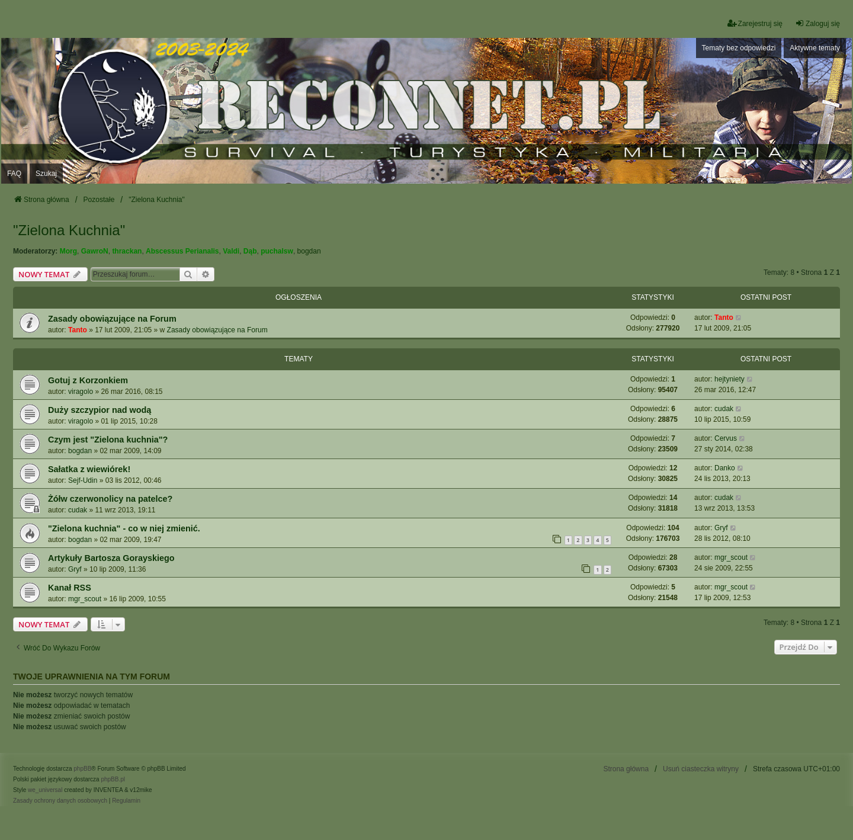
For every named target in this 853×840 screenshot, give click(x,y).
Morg (68, 251)
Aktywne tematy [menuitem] (815, 48)
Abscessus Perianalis (182, 251)
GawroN (94, 251)
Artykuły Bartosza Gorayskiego (111, 558)
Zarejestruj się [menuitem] (755, 23)
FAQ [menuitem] (14, 173)
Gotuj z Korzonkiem (88, 380)
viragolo (80, 391)
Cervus (725, 438)
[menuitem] (60, 801)
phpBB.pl (113, 779)
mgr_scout (731, 557)
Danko (724, 468)
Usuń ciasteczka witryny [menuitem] (701, 769)
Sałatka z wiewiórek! (89, 469)
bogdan (309, 251)
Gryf (721, 528)
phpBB (82, 768)
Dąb (250, 251)
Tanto (77, 330)
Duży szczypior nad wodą (99, 410)
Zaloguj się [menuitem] (817, 23)
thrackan (127, 251)
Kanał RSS (69, 587)
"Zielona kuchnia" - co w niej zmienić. (124, 528)
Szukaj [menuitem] (46, 173)
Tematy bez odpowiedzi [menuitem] (739, 48)
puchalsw (277, 251)
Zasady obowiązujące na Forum (112, 318)
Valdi (231, 251)
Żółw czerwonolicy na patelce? (110, 499)
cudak (723, 409)
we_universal (45, 790)
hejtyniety (729, 379)
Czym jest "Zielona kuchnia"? (108, 439)
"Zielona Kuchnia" (69, 230)
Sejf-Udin (82, 480)
